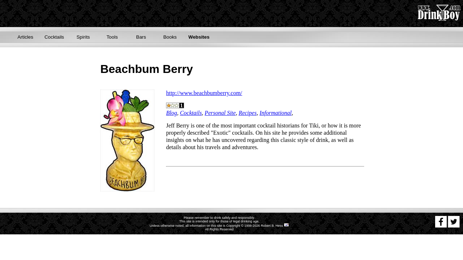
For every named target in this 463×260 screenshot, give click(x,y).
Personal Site (220, 113)
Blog (171, 113)
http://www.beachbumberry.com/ (204, 93)
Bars (141, 37)
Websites (198, 37)
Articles (25, 37)
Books (170, 37)
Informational (275, 113)
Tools (112, 37)
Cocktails (54, 37)
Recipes (248, 113)
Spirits (83, 37)
